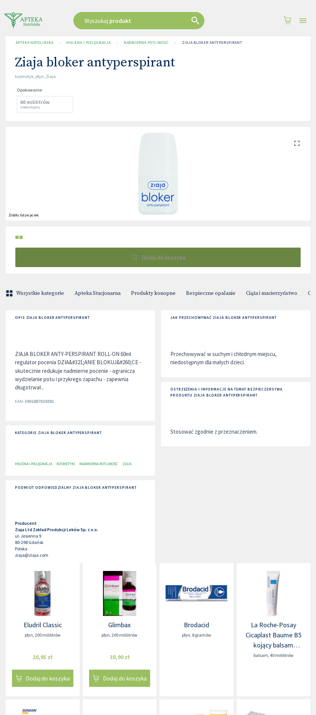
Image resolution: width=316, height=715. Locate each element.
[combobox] (148, 20)
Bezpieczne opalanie (211, 293)
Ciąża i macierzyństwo (271, 293)
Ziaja (126, 463)
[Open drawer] (302, 20)
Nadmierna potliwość (146, 42)
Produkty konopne (153, 293)
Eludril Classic (43, 624)
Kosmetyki (66, 463)
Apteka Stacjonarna (97, 293)
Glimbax (119, 624)
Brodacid (196, 624)
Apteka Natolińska (34, 42)
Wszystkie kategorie (36, 293)
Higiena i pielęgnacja (88, 42)
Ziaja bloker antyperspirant (212, 42)
